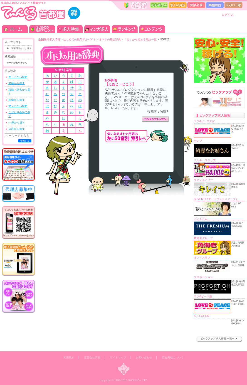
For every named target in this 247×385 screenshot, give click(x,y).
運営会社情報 (92, 357)
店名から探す (16, 129)
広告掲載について (173, 357)
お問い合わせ (144, 357)
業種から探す (16, 83)
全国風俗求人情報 (49, 39)
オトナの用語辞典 (110, 39)
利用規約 (68, 357)
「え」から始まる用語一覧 (140, 39)
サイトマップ (118, 357)
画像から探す (16, 99)
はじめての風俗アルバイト (79, 39)
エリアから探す (17, 77)
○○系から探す (16, 122)
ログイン (227, 14)
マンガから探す (17, 106)
